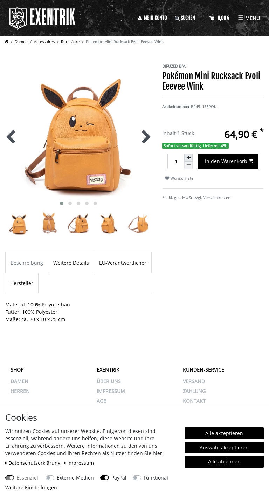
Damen (21, 41)
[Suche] (188, 18)
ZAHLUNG (194, 391)
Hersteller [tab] (21, 283)
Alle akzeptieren (224, 433)
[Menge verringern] (188, 165)
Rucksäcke (70, 41)
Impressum (79, 463)
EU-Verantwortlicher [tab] (122, 262)
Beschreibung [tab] (27, 262)
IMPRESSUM (111, 391)
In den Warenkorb (229, 161)
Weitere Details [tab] (71, 262)
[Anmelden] (152, 18)
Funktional (156, 477)
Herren (20, 391)
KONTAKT (194, 401)
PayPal (118, 477)
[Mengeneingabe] (175, 161)
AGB (101, 401)
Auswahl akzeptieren (224, 447)
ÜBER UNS (109, 381)
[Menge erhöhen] (188, 158)
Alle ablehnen (224, 461)
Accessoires (44, 41)
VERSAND (194, 381)
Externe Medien (75, 477)
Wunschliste (179, 178)
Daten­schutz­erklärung (33, 463)
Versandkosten (216, 197)
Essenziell (28, 477)
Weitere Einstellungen (31, 487)
